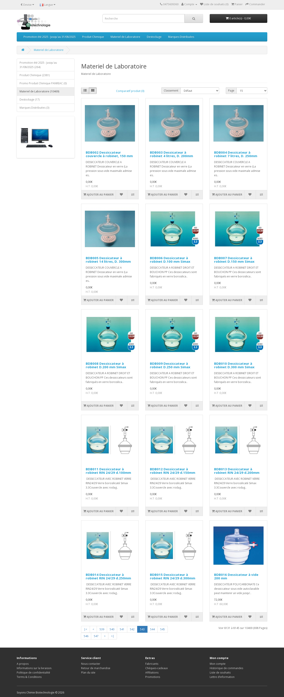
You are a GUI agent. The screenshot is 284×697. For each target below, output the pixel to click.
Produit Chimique (93, 37)
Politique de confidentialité (33, 672)
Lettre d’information (222, 677)
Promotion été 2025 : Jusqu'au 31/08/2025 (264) (38, 65)
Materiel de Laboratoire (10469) (39, 91)
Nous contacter (90, 664)
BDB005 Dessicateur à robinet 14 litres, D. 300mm (108, 260)
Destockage (154, 37)
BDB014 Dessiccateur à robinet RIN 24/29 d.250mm (108, 576)
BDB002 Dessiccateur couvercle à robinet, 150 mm (109, 154)
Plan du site (88, 672)
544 (152, 629)
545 (162, 629)
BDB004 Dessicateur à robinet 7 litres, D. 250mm (235, 154)
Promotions (152, 677)
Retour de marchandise (95, 668)
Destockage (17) (30, 99)
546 (86, 636)
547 (96, 636)
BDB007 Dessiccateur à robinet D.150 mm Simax (234, 260)
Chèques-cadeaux (156, 668)
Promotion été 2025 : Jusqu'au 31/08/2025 (50, 37)
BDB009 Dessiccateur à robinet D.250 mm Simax (170, 365)
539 (102, 629)
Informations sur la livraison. (34, 668)
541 (122, 629)
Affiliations (151, 672)
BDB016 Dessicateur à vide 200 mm (236, 576)
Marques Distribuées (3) (34, 108)
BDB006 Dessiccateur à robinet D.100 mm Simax (170, 260)
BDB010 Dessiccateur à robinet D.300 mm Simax (234, 365)
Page (231, 90)
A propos (23, 664)
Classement (171, 90)
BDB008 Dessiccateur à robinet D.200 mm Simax (106, 365)
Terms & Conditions (29, 677)
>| (112, 636)
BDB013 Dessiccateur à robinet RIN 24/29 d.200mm (236, 471)
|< (85, 629)
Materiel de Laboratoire (125, 37)
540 (112, 629)
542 (132, 629)
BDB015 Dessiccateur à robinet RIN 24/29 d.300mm (172, 576)
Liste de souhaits (220, 672)
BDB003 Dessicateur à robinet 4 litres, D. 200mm (171, 154)
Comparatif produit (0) (130, 91)
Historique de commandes (226, 668)
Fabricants (151, 664)
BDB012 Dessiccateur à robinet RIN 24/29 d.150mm (172, 471)
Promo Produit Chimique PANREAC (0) (43, 83)
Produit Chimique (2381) (35, 75)
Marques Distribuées (181, 37)
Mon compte (218, 664)
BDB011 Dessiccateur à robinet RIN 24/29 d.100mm (108, 471)
